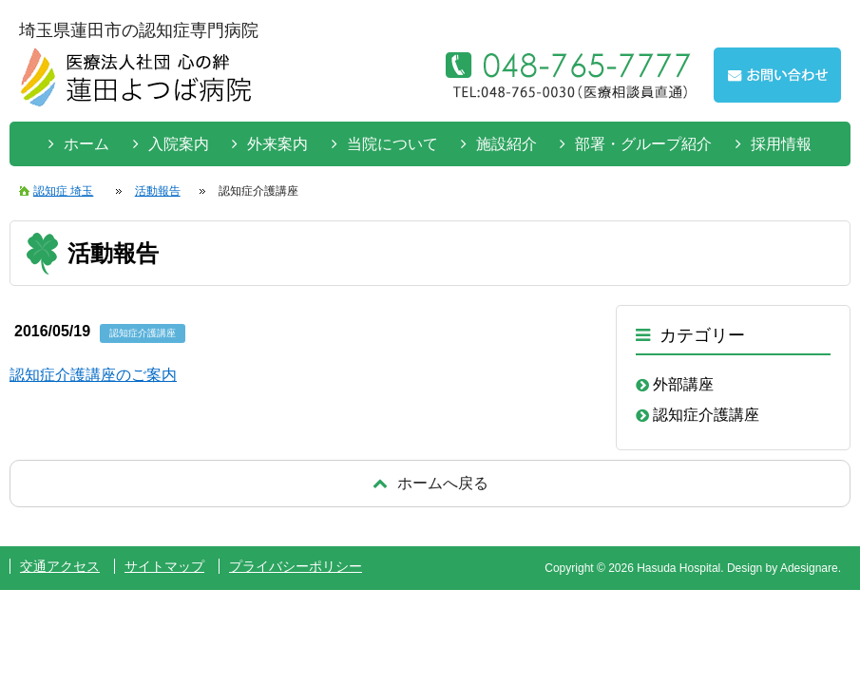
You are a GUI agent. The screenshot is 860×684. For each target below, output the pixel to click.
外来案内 (277, 144)
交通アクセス (60, 566)
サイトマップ (164, 566)
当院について (392, 144)
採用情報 (781, 144)
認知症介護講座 (706, 415)
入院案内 (178, 144)
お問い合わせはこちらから (777, 75)
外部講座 (683, 384)
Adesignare (809, 568)
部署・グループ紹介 (643, 144)
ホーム (86, 144)
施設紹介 (506, 144)
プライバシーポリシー (295, 566)
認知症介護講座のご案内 (93, 375)
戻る (430, 483)
